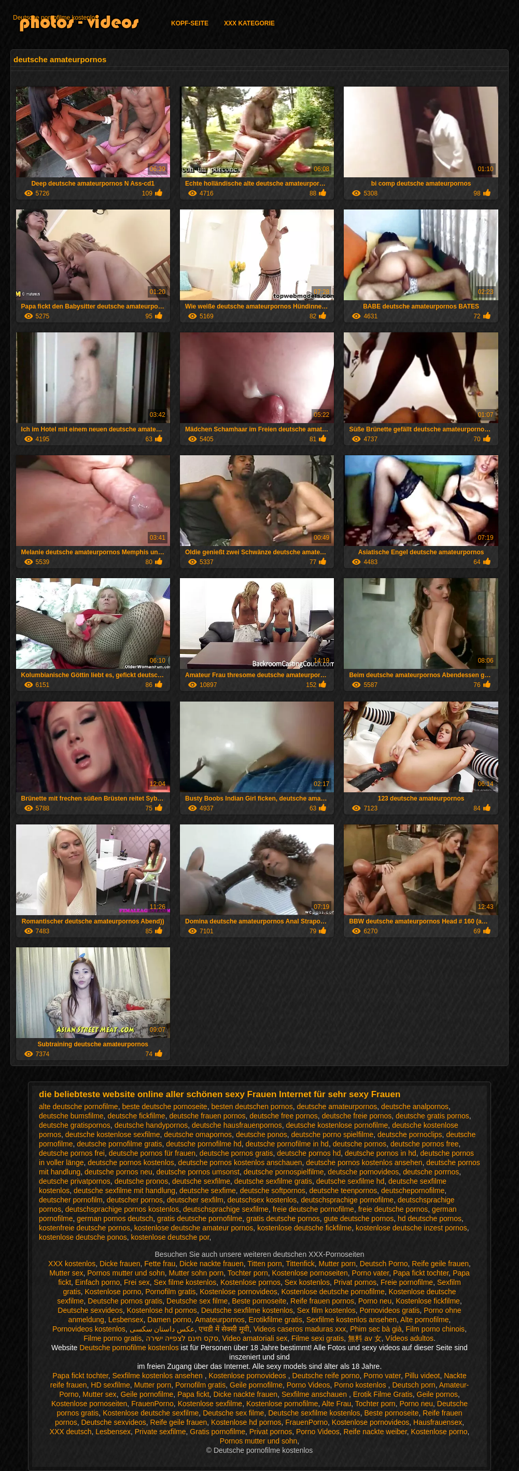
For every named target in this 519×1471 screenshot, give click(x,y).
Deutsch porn (413, 1385)
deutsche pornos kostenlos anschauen (240, 1162)
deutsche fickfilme (136, 1116)
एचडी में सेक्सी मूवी (224, 1329)
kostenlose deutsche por (170, 1237)
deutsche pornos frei (72, 1153)
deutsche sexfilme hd (350, 1181)
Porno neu (375, 1301)
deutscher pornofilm (71, 1200)
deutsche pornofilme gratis (119, 1144)
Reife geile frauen (440, 1263)
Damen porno (169, 1319)
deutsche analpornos (414, 1106)
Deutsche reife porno (326, 1375)
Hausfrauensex (437, 1422)
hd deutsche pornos (429, 1218)
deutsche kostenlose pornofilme (337, 1125)
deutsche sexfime (207, 1190)
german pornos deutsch (115, 1218)
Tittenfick (300, 1263)
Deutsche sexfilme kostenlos (247, 1310)
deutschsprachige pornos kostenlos (122, 1209)
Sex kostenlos (307, 1282)
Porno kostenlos (361, 1385)
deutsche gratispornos (74, 1125)
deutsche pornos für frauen (152, 1153)
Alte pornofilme (424, 1319)
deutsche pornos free (424, 1144)
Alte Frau (336, 1403)
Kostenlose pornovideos (238, 1291)
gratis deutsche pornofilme (199, 1218)
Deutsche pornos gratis (125, 1301)
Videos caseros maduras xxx (300, 1329)
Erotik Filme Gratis (383, 1394)
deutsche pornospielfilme (284, 1172)
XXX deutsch (71, 1431)
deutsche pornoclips (409, 1134)
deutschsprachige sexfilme (226, 1209)
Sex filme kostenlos (185, 1282)
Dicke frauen (120, 1263)
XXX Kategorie (249, 23)
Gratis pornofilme (217, 1431)
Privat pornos (355, 1282)
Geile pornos (437, 1394)
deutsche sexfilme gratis (273, 1181)
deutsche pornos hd (309, 1153)
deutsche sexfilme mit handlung (124, 1190)
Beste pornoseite (259, 1301)
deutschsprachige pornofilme (347, 1200)
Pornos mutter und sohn (125, 1273)
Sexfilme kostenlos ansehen (351, 1319)
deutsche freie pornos (357, 1116)
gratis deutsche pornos (283, 1218)
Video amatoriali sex (254, 1338)
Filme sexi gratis (317, 1338)
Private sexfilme (160, 1431)
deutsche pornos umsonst (198, 1172)
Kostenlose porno (113, 1291)
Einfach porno (97, 1282)
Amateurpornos (220, 1319)
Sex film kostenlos (326, 1310)
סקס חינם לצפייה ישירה (182, 1338)
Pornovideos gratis (389, 1310)
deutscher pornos (135, 1200)
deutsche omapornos (198, 1134)
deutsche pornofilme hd (204, 1144)
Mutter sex (66, 1273)
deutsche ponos (261, 1134)
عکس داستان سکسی (162, 1329)
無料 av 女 (365, 1338)
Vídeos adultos (409, 1338)
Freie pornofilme (407, 1282)
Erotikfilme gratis (275, 1319)
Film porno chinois (435, 1329)
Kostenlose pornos (250, 1282)
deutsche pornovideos (363, 1172)
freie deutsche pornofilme (313, 1209)
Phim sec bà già (376, 1329)
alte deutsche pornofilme (78, 1106)
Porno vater (370, 1273)
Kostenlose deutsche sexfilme (151, 1413)
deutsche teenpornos (343, 1190)
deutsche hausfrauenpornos (237, 1125)
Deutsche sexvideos (90, 1310)
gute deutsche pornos (359, 1218)
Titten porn (264, 1263)
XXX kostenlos (71, 1263)
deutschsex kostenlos (262, 1200)
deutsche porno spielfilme (332, 1134)
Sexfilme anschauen (315, 1394)
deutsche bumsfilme (71, 1116)
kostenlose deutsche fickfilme (304, 1228)
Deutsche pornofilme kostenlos (55, 17)
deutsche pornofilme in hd (287, 1144)
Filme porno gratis (112, 1338)
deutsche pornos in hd (380, 1153)
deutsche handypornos (151, 1125)
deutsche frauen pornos (207, 1116)
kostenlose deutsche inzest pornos (411, 1228)
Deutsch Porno (384, 1263)
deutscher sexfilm (195, 1200)
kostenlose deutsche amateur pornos (194, 1228)
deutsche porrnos (431, 1172)
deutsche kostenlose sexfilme (112, 1134)
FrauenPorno (152, 1403)
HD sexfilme (110, 1385)
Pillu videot (422, 1375)
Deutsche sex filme (197, 1301)
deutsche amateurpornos (337, 1106)
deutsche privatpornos (74, 1181)
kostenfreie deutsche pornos (84, 1228)
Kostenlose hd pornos (162, 1310)
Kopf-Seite (189, 23)
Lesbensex (126, 1319)
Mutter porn (337, 1263)
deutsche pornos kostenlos (131, 1162)
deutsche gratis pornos (432, 1116)
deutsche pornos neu (118, 1172)
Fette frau (159, 1263)
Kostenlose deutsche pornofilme (333, 1291)
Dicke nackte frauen (211, 1263)
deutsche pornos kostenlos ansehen (364, 1162)
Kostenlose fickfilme (428, 1301)
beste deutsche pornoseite (164, 1106)
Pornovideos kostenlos (88, 1329)
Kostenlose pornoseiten (309, 1273)
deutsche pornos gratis (236, 1153)
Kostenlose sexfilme (210, 1403)
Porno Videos (308, 1385)
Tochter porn (248, 1273)
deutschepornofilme (412, 1190)
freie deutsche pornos (393, 1209)
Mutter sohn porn (196, 1273)
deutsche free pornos (283, 1116)
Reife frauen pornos (322, 1301)
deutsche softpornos (272, 1190)
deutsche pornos (360, 1144)
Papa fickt (193, 1394)
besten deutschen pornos (251, 1106)
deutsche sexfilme (201, 1181)
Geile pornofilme (256, 1385)
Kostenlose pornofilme (282, 1403)
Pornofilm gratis (170, 1291)
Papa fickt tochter (420, 1273)
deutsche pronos (142, 1181)
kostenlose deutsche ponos (83, 1237)
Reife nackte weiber (375, 1431)
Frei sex (137, 1282)
